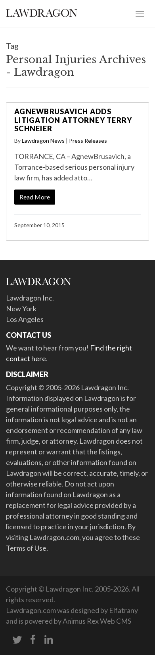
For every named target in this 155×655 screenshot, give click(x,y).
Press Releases (88, 140)
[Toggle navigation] (140, 13)
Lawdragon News (43, 140)
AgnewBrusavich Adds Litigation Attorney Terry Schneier (73, 120)
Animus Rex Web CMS (97, 621)
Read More (34, 197)
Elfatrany (123, 610)
